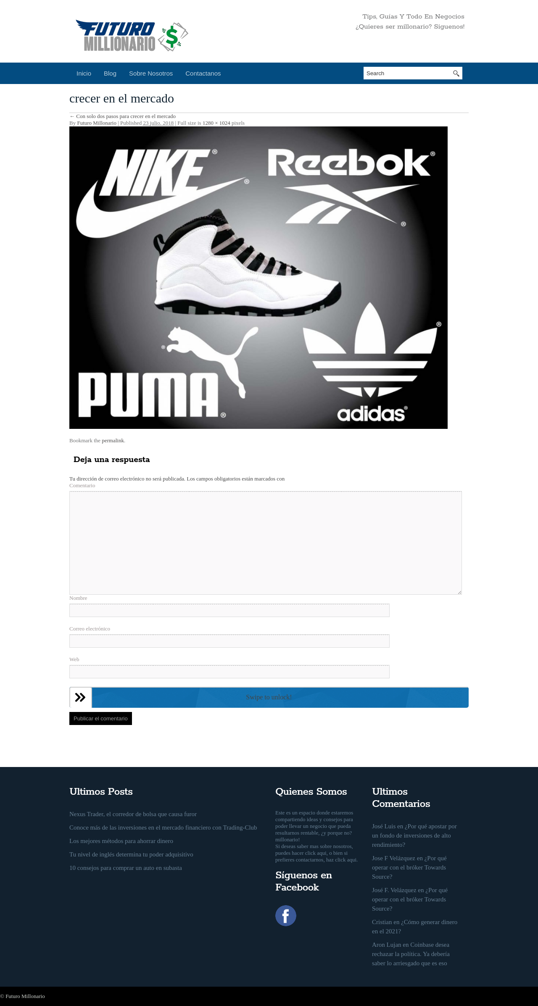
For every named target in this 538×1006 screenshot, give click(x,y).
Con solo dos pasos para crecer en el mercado (122, 116)
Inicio (83, 73)
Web (74, 659)
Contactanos (203, 73)
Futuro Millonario (96, 123)
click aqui (316, 853)
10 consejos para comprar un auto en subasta (125, 867)
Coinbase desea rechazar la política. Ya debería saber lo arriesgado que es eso (411, 954)
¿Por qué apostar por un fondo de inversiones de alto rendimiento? (414, 835)
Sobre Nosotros (151, 73)
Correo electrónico (89, 628)
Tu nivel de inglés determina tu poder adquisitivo (131, 854)
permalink (113, 440)
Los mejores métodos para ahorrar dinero (121, 841)
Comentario (82, 485)
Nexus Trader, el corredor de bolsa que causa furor (133, 814)
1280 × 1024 (216, 123)
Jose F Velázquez (393, 858)
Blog (110, 73)
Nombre (78, 598)
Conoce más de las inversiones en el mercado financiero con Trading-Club (163, 827)
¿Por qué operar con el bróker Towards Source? (409, 867)
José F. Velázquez (394, 890)
